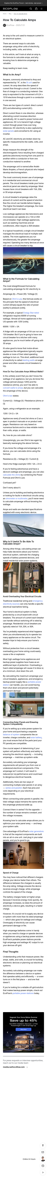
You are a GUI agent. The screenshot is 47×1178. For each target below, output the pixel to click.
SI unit (29, 82)
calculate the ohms (11, 475)
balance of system (11, 734)
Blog (10, 13)
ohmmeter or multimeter (16, 498)
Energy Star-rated (31, 313)
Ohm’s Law (17, 299)
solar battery (36, 737)
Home (4, 13)
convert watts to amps (13, 388)
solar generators (36, 831)
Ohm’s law (7, 396)
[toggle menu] (41, 8)
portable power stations (23, 993)
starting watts (29, 360)
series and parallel (13, 788)
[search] (31, 8)
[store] (36, 8)
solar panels (8, 131)
